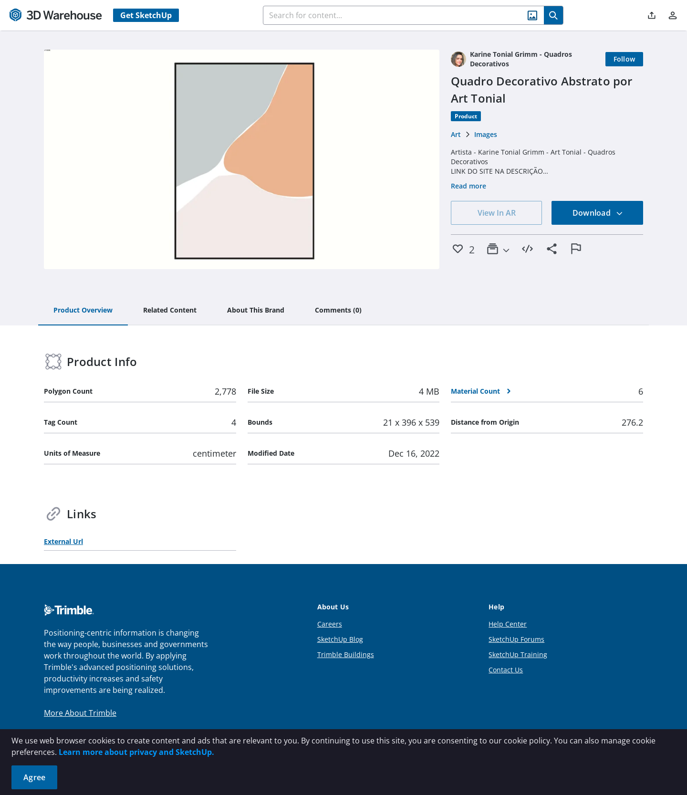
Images (485, 134)
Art (456, 134)
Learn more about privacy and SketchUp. (136, 752)
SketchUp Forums (516, 639)
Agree (34, 777)
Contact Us (506, 669)
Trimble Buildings (345, 654)
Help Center (508, 623)
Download (597, 213)
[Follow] (624, 59)
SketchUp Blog (340, 639)
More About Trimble (80, 713)
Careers (329, 623)
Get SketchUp (146, 15)
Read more (468, 185)
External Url (63, 541)
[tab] (83, 310)
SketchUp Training (518, 654)
